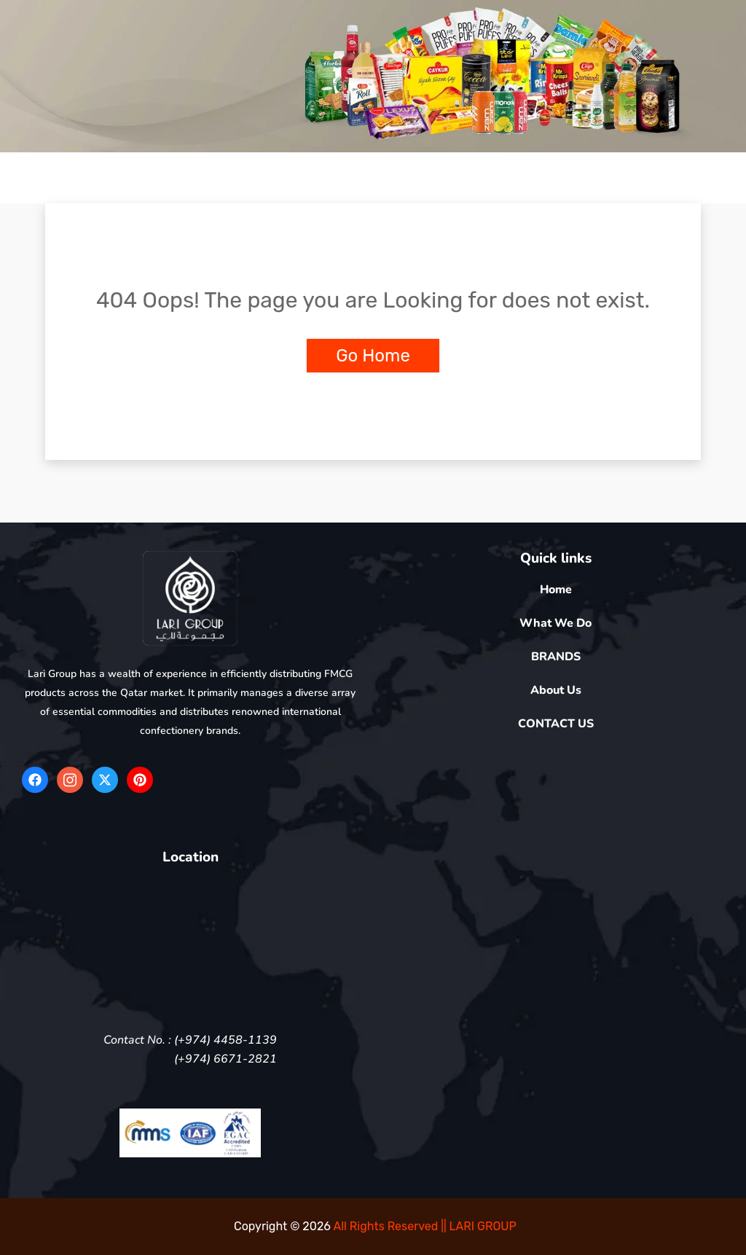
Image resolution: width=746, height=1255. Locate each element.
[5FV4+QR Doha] (190, 946)
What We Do (555, 623)
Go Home (373, 355)
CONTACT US (556, 724)
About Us (555, 690)
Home (556, 590)
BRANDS (556, 657)
